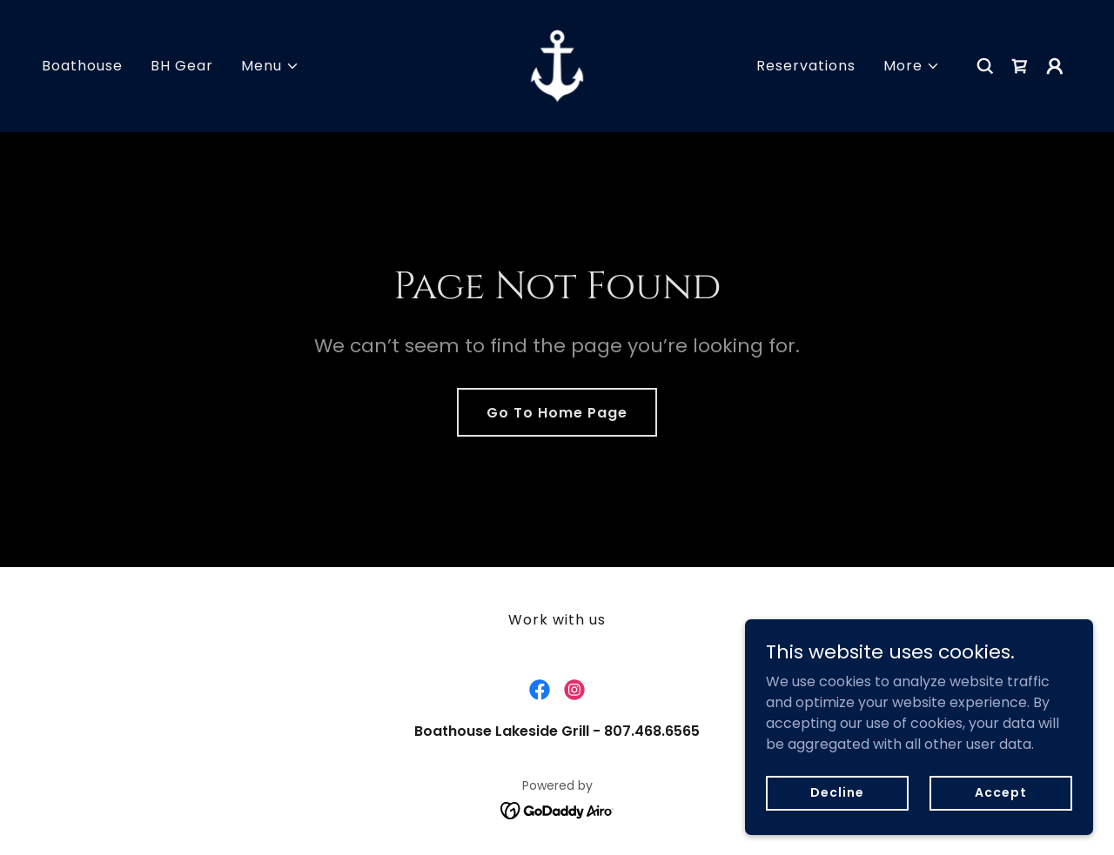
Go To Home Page (557, 413)
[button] (270, 66)
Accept (1000, 792)
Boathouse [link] (82, 66)
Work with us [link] (557, 620)
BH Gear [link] (182, 66)
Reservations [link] (806, 66)
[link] (557, 65)
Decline (836, 792)
